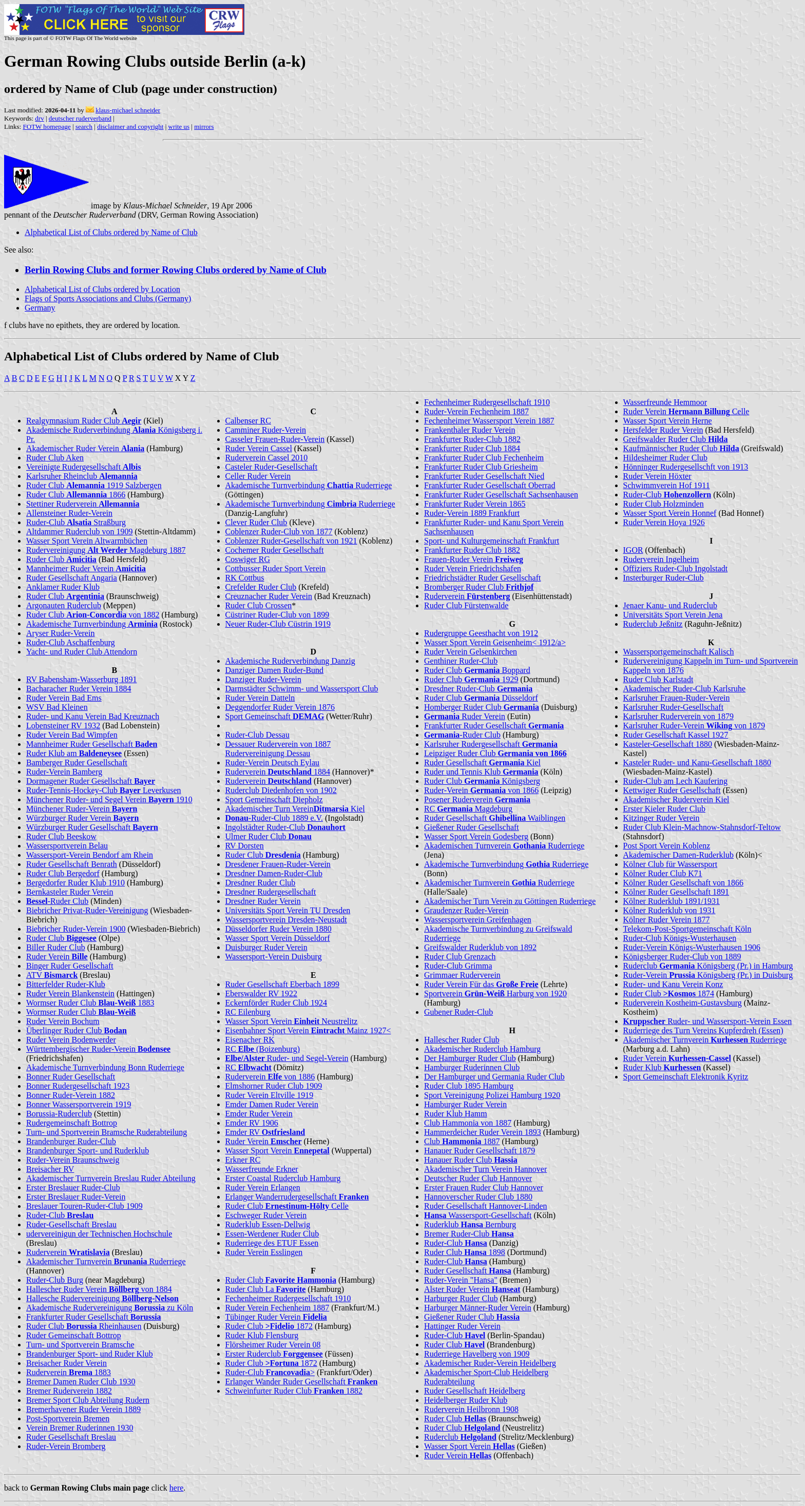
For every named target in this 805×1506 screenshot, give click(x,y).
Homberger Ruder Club (481, 707)
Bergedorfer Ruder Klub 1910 (75, 882)
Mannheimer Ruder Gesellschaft (92, 744)
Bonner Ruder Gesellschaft (70, 1076)
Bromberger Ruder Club (478, 587)
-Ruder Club (57, 901)
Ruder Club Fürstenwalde (466, 605)
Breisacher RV (50, 1169)
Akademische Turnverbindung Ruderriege (308, 485)
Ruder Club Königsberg (482, 781)
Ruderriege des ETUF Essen (272, 1243)
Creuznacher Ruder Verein (268, 596)
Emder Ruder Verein (259, 1113)
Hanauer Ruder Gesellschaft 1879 (479, 1150)
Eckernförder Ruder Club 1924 (276, 1002)
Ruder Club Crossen (258, 605)
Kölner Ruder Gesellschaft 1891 (676, 891)
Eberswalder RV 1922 (261, 993)
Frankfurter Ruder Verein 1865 (474, 503)
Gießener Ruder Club (472, 1316)
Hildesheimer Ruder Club (665, 457)
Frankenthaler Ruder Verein (469, 430)
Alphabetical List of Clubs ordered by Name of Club (111, 232)
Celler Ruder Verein (258, 476)
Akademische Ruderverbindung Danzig (290, 661)
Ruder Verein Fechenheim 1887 (277, 1307)
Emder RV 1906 (251, 1122)
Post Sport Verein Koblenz (667, 845)
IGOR (633, 550)
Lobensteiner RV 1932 (63, 725)
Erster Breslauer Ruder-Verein (75, 1196)
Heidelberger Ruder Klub (465, 1400)
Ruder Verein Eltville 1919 (269, 1095)
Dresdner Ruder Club (260, 882)
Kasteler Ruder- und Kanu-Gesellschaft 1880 (697, 762)
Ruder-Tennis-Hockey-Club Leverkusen (103, 790)
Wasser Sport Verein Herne (667, 420)
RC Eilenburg (248, 1012)
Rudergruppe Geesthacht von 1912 (481, 633)
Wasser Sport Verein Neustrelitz (291, 1021)
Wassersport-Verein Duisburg (273, 956)
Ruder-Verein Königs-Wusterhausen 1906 (691, 947)
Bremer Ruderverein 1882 (69, 1390)
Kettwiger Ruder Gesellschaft (672, 790)
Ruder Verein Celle (686, 411)
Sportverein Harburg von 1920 (495, 993)
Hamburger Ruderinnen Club (472, 1067)
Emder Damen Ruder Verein (271, 1104)
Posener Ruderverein (477, 799)
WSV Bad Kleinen (57, 707)
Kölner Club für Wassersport (670, 864)
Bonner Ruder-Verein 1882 (70, 1095)
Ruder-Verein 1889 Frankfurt (472, 513)
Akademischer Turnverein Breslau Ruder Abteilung (111, 1178)
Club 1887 (462, 1141)
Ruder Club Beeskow (61, 836)
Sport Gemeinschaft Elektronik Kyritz (686, 1076)
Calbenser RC (248, 420)
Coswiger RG (248, 559)
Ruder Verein (57, 956)
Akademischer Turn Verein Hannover (485, 1169)
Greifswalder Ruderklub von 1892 (480, 947)
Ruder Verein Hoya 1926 (664, 522)
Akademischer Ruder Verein (85, 448)
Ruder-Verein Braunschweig (72, 1159)
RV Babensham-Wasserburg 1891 (81, 679)
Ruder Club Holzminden (663, 503)
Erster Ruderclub (274, 1353)
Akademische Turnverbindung (92, 624)
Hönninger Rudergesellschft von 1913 (686, 466)
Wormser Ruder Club (81, 1012)
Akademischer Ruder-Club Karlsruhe (684, 688)
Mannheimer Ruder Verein (86, 568)
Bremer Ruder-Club (469, 1233)
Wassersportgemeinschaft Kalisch (678, 651)
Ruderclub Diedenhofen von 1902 (281, 790)
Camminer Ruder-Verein (265, 430)
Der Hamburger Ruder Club (470, 1058)
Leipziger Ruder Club (495, 753)
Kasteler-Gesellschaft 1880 (667, 744)
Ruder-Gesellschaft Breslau (71, 1224)
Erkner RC (243, 1159)
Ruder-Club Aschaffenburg (70, 642)
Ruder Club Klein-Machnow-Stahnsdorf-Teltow (702, 827)
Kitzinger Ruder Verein (661, 818)
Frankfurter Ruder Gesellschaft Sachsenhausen (501, 494)
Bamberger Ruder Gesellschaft (76, 762)
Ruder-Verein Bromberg (65, 1446)
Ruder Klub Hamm (455, 1113)
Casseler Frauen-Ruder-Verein (275, 439)
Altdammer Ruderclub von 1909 (79, 531)
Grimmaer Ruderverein (462, 975)
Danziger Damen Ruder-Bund (274, 670)
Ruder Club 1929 (471, 679)
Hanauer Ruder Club (471, 1159)
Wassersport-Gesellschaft (478, 1215)
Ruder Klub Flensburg (262, 1335)
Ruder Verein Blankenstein (70, 993)
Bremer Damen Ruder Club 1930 (80, 1381)
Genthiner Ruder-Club (460, 661)
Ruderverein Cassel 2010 (266, 457)
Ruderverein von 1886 (270, 1076)
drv (39, 118)
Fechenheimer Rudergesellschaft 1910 (288, 1298)
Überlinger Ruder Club (76, 1030)
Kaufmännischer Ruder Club (681, 448)
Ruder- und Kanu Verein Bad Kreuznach (92, 716)
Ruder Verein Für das (481, 984)
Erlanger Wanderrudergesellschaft (297, 1196)
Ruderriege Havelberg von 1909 (476, 1353)
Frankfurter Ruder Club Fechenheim (484, 457)
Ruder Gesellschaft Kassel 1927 (676, 734)
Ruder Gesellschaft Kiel (482, 762)
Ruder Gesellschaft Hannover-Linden (485, 1206)
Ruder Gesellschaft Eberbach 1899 (282, 984)
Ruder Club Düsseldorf (481, 697)
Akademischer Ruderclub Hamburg (482, 1049)
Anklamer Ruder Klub (63, 587)
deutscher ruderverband (80, 118)
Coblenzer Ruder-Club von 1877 (279, 531)
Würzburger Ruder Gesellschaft (92, 827)
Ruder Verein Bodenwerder (71, 1039)
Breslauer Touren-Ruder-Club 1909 (84, 1206)
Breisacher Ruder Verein (66, 1363)
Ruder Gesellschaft (467, 1270)
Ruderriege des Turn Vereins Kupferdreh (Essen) (703, 1030)
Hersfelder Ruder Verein (663, 430)
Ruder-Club (59, 1215)
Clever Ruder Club (256, 522)
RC (248, 1067)
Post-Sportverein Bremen (67, 1418)
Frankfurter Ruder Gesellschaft (93, 1316)
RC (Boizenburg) (262, 1049)
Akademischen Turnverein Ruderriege (504, 845)
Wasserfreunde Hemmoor (665, 402)
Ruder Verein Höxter (657, 476)
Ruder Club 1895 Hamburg (468, 1086)
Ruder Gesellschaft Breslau (71, 1437)
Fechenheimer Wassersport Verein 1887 (489, 420)
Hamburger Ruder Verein (465, 1104)
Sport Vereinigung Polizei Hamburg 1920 (492, 1095)
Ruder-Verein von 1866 (481, 790)
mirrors (204, 126)
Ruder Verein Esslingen (264, 1252)
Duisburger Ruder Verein (266, 947)
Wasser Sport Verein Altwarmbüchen (86, 540)
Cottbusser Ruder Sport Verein (275, 568)
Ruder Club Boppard (477, 670)
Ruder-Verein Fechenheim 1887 (476, 411)
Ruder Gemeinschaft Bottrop (73, 1335)
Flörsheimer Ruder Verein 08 (273, 1344)
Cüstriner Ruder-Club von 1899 (277, 614)
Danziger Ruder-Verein (263, 679)
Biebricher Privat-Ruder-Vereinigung (87, 910)
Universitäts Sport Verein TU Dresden (288, 910)
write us (179, 126)
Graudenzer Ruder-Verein (466, 910)
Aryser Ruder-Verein (60, 633)
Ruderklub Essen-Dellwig (268, 1224)
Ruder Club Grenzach (460, 956)
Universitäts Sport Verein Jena (673, 614)
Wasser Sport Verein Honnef (670, 513)
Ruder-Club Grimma (458, 965)
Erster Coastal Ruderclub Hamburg (283, 1178)
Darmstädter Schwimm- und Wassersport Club (301, 688)
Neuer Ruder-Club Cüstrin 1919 (278, 624)
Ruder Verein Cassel (258, 448)
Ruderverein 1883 (68, 1372)
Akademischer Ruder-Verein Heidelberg (490, 1363)
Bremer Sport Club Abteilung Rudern (87, 1400)
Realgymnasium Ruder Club (83, 420)
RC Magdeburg (468, 808)
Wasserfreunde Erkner (261, 1169)
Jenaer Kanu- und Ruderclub (670, 605)
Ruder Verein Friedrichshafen (472, 568)
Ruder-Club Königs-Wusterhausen (680, 938)
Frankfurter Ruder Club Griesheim (481, 466)
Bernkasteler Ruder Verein (69, 891)
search (83, 126)
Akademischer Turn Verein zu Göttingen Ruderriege (510, 901)
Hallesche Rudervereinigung (102, 1298)
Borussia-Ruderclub (59, 1113)
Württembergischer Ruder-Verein (98, 1049)
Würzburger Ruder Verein (82, 818)
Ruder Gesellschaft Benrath (71, 864)
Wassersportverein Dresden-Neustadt (286, 919)
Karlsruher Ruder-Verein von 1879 (694, 725)
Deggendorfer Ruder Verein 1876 (280, 707)
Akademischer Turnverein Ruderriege (106, 1261)
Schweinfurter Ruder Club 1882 (294, 1390)
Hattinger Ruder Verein (462, 1326)
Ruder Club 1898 (464, 1252)
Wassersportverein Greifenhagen (477, 919)
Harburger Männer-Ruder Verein (477, 1307)
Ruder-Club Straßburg (76, 522)
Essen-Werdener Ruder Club (272, 1233)
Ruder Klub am (74, 753)
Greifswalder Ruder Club (675, 439)
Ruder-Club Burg (54, 1280)
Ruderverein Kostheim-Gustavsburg (682, 1002)
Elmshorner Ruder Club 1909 (273, 1086)
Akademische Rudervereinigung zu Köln (109, 1307)
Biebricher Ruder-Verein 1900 (75, 928)
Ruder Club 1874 (669, 993)
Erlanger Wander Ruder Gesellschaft (301, 1381)
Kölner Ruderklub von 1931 (669, 910)
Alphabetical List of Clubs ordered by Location (102, 289)
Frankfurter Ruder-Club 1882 (472, 439)
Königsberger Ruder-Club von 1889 (682, 956)
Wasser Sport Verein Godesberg (476, 836)
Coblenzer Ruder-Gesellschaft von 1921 (291, 540)
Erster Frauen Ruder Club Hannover (483, 1187)
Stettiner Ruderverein (82, 503)
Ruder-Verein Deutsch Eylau (272, 762)
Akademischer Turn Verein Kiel (295, 808)
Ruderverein (68, 1252)
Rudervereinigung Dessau (268, 753)
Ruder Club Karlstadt (658, 679)
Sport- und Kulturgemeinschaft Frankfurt (491, 540)
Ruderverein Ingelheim (661, 559)
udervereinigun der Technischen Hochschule (99, 1233)
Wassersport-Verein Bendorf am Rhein (89, 855)
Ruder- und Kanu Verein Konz (673, 984)
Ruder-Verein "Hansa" (460, 1280)
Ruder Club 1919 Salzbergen (94, 485)
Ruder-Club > (270, 1372)
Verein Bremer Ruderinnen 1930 (79, 1427)
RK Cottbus (244, 577)
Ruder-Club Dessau (257, 734)
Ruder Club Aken (55, 457)
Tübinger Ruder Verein (276, 1316)
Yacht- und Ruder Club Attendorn (81, 651)
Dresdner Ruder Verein (263, 901)
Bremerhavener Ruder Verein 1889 (83, 1409)
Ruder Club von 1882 (93, 614)
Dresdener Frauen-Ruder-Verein (278, 864)
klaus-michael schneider (127, 110)
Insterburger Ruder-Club (663, 577)
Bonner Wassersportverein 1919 (78, 1104)
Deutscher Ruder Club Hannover (478, 1178)
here (176, 1487)
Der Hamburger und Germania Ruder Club (494, 1076)
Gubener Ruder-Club (458, 1012)
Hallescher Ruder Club (462, 1039)
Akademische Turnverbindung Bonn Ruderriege (105, 1067)
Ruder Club (61, 559)
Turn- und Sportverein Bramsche (80, 1344)
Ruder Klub (662, 1067)
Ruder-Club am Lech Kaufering (675, 781)
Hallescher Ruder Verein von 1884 (99, 1289)
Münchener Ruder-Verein (82, 808)
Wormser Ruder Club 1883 (90, 1002)
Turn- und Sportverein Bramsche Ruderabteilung (106, 1132)
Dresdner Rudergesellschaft (270, 891)
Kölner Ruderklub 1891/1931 (671, 901)
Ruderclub (460, 1437)
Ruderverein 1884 (277, 771)
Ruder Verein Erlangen (262, 1187)
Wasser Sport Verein (277, 1150)
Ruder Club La (265, 1289)
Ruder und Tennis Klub (481, 771)
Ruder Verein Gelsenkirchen (470, 651)
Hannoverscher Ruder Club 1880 (478, 1196)
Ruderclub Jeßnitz (653, 624)
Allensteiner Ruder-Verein (69, 513)
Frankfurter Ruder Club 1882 (472, 550)
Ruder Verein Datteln (260, 697)
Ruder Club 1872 (269, 1326)
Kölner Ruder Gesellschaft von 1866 (683, 882)
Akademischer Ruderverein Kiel (676, 799)
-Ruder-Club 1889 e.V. (274, 818)
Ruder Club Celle (287, 1206)
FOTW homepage (46, 126)
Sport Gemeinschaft (274, 716)
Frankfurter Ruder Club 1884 (472, 448)
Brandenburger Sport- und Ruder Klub (89, 1353)
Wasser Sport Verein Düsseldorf (277, 938)
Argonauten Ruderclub (63, 605)
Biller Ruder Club (55, 947)
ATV (52, 975)
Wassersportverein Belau (67, 845)
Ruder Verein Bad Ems (64, 697)
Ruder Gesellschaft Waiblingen (494, 818)
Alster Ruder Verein (472, 1289)
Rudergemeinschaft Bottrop (71, 1122)
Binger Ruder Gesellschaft (69, 965)
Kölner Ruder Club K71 (662, 873)
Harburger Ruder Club (461, 1298)
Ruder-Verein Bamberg (64, 771)
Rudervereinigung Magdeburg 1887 (105, 550)
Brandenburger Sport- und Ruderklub (87, 1150)
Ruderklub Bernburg (470, 1224)
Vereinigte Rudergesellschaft (83, 466)
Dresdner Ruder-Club (478, 688)
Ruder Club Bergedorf (63, 873)
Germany (40, 307)
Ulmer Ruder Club (268, 836)
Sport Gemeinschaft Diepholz (274, 799)
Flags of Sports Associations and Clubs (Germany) (108, 298)
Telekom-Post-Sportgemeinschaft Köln (687, 928)
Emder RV (265, 1132)
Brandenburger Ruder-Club (71, 1141)
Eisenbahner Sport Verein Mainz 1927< (308, 1030)
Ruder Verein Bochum (63, 1021)
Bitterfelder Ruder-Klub (65, 984)
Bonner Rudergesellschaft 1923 (77, 1086)
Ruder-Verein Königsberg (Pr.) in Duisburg (708, 975)
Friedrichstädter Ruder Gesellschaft (482, 577)
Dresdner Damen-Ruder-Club (273, 873)
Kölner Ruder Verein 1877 (666, 919)
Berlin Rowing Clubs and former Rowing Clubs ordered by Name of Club (176, 269)
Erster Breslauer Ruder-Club (73, 1187)
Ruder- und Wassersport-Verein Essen (707, 1021)
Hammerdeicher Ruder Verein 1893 (482, 1132)
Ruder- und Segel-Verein (287, 1058)
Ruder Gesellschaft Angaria (71, 577)
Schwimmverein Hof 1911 (666, 485)
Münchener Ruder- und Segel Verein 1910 (109, 799)
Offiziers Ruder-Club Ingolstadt (675, 568)
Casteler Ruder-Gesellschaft (271, 466)
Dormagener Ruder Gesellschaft (90, 781)
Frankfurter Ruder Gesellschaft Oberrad (489, 485)
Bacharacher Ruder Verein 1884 (78, 688)
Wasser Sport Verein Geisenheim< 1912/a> (495, 642)
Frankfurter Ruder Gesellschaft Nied (484, 476)
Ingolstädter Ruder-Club (285, 827)
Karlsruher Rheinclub (82, 476)
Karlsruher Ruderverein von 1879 (678, 716)
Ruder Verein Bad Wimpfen (72, 734)
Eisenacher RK (250, 1039)
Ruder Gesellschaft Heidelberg (474, 1390)
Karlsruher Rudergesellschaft (491, 744)
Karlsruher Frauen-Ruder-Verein (676, 697)
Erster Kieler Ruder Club (664, 808)
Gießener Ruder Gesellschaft (471, 827)
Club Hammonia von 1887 (467, 1122)
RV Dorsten (244, 845)
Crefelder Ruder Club (261, 587)
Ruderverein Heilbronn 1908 (471, 1409)
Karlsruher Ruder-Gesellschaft (673, 707)
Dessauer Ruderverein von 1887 (278, 744)
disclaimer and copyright (130, 126)
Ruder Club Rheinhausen (83, 1326)
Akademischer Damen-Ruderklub (678, 855)
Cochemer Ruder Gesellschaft (274, 550)
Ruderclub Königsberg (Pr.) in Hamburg (708, 965)
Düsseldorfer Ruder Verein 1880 (278, 928)
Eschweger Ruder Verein (266, 1215)
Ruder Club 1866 (75, 494)
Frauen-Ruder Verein (473, 559)
